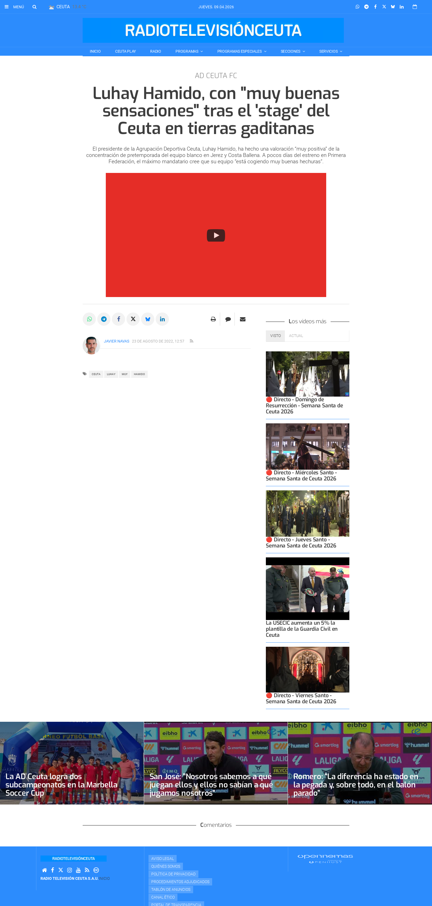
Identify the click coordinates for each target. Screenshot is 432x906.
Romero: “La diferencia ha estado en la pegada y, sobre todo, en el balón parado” (355, 784)
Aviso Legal (162, 858)
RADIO (155, 51)
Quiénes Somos (165, 866)
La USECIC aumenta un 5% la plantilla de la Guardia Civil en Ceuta (301, 628)
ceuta (96, 374)
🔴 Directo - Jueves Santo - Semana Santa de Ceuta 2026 (301, 542)
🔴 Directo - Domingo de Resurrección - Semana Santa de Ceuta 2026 (304, 405)
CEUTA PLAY (125, 51)
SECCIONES (291, 51)
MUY (125, 374)
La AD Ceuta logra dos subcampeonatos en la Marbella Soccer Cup (61, 784)
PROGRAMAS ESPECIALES (240, 51)
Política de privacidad (173, 874)
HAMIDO (139, 374)
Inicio (95, 51)
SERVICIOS (328, 51)
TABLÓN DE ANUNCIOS (170, 889)
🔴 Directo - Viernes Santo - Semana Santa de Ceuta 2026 (301, 698)
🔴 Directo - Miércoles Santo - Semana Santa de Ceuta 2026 (301, 475)
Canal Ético (163, 897)
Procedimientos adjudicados (180, 882)
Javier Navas (116, 341)
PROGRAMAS (187, 51)
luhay (111, 374)
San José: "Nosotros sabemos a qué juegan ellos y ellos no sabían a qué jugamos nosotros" (211, 784)
